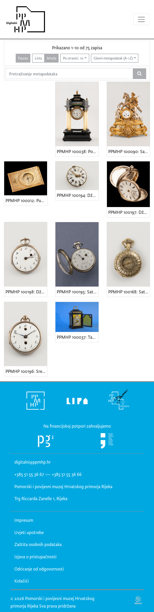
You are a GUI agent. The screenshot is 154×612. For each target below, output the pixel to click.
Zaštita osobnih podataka (38, 544)
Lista (38, 58)
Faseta (23, 58)
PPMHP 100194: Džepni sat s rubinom (77, 195)
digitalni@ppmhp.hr (32, 462)
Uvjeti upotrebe (29, 532)
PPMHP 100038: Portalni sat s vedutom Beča (77, 151)
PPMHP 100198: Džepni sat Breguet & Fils (26, 292)
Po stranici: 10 (73, 58)
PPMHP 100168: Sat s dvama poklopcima (129, 292)
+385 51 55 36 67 (29, 474)
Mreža (51, 58)
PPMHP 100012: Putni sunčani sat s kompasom (26, 200)
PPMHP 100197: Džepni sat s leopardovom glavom (129, 212)
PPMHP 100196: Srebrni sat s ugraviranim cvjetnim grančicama (26, 371)
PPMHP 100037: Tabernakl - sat (77, 337)
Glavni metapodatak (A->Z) (113, 58)
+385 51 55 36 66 (67, 474)
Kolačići (21, 581)
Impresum (23, 520)
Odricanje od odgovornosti (39, 569)
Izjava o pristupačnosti (35, 557)
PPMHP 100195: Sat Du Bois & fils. (77, 292)
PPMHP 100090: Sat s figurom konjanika (129, 151)
